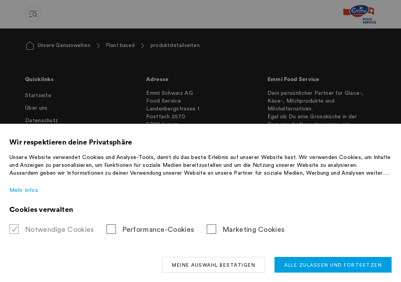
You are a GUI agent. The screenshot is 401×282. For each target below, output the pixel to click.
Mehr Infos (23, 190)
